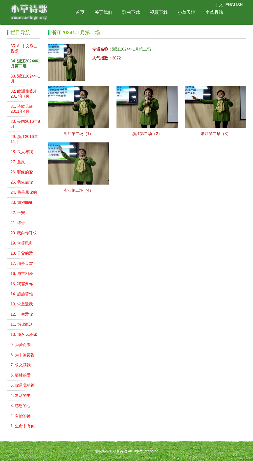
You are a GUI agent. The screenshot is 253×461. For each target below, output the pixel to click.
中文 (219, 5)
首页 (80, 12)
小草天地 (186, 12)
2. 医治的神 (21, 416)
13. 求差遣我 (22, 304)
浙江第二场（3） (216, 134)
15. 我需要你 (22, 284)
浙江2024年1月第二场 (131, 49)
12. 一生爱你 (22, 314)
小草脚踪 (214, 12)
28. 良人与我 (22, 152)
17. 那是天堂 (22, 263)
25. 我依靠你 (22, 182)
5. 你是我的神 (23, 385)
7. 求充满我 (21, 365)
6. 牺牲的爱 (21, 375)
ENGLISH (234, 5)
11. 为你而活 (22, 324)
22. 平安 (18, 213)
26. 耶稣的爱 (22, 172)
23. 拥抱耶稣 (22, 202)
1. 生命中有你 (23, 426)
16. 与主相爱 (22, 273)
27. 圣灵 (18, 162)
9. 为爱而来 (21, 345)
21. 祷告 (18, 223)
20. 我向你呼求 (24, 233)
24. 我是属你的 (24, 192)
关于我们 (103, 12)
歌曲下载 (131, 12)
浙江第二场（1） (78, 134)
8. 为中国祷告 (23, 355)
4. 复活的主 (21, 395)
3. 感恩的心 (21, 406)
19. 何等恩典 (22, 243)
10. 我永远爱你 (24, 334)
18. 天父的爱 (22, 253)
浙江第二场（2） (147, 134)
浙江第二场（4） (78, 190)
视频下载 (159, 12)
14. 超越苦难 (22, 294)
